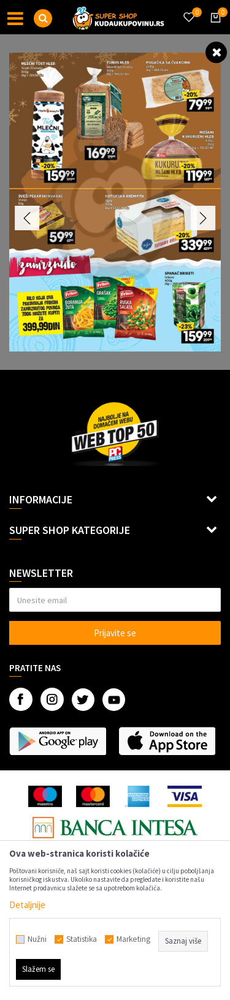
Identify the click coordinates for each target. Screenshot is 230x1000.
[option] (115, 202)
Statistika (81, 939)
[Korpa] (213, 28)
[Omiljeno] (188, 9)
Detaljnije (27, 905)
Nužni (37, 939)
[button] (43, 18)
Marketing (133, 939)
